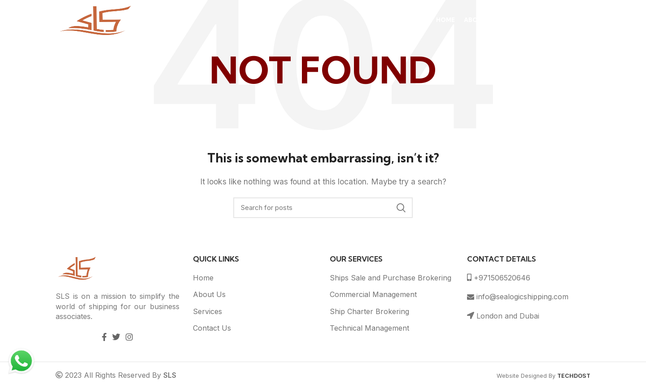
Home (203, 277)
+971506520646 (498, 277)
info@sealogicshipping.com (517, 296)
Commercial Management (373, 294)
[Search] (323, 207)
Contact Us (212, 327)
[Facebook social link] (104, 337)
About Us (209, 294)
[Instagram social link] (129, 337)
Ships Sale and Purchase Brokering (390, 277)
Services (207, 311)
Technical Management (369, 327)
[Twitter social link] (116, 337)
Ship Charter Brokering (369, 311)
